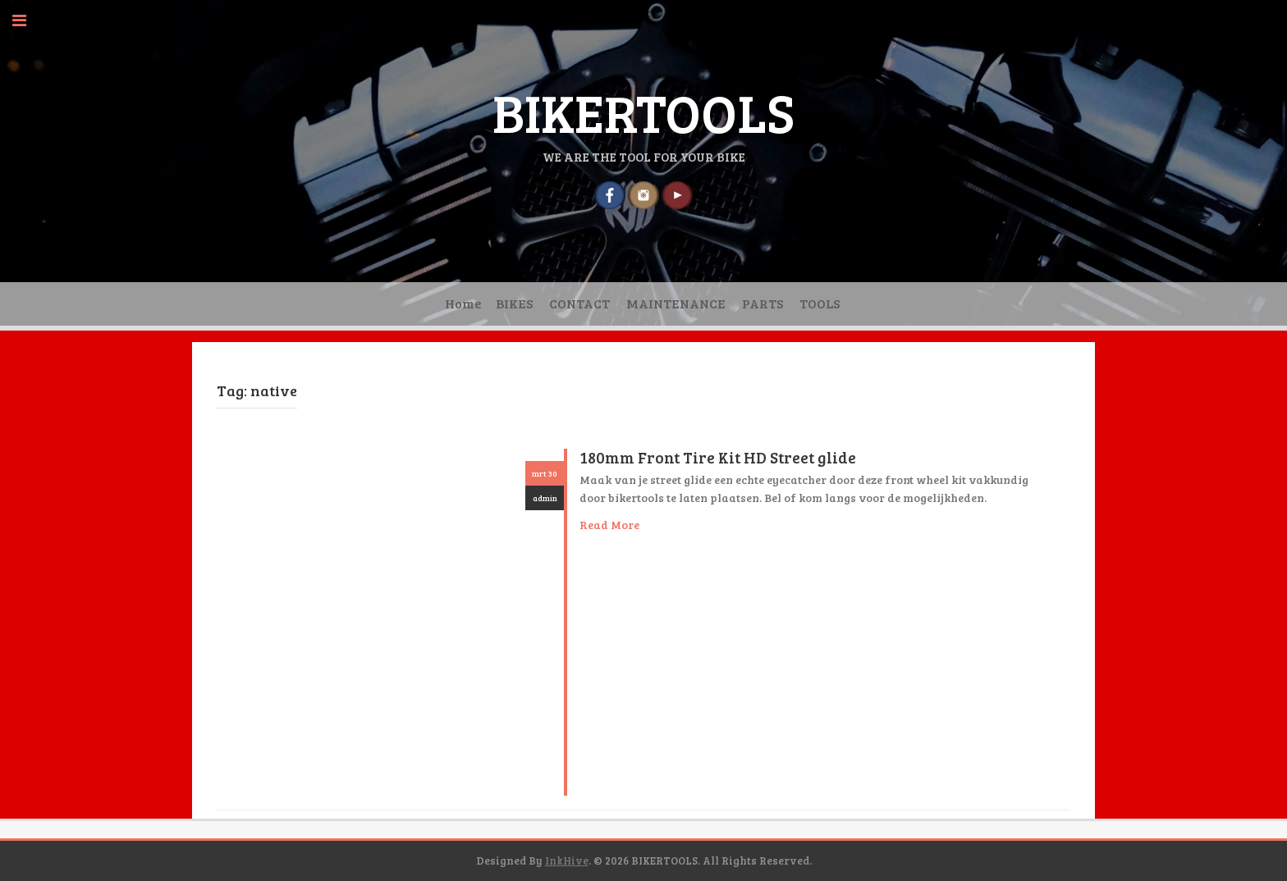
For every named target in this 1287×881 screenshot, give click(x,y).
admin (545, 498)
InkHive (567, 860)
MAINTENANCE (676, 303)
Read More (609, 524)
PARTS (762, 303)
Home (463, 303)
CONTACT (579, 303)
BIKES (514, 303)
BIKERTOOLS (643, 111)
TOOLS (819, 303)
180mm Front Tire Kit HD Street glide (717, 457)
